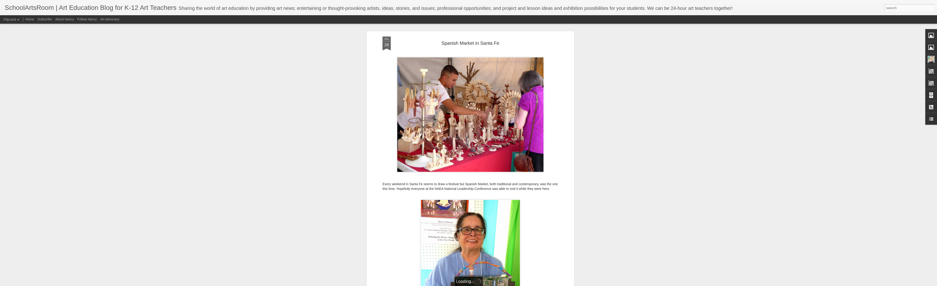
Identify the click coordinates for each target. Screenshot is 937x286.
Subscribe (44, 19)
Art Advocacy (109, 19)
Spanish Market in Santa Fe (470, 43)
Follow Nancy (87, 19)
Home (29, 19)
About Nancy (64, 19)
